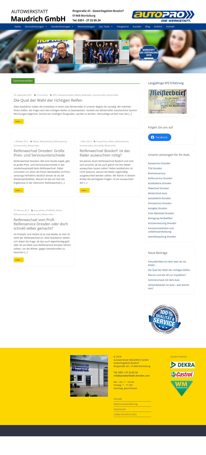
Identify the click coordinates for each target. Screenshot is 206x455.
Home (17, 26)
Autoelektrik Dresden (159, 198)
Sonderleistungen (62, 26)
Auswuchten (101, 141)
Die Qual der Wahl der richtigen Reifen (48, 100)
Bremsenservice (156, 173)
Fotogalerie (123, 26)
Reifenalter (87, 95)
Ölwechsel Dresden (158, 188)
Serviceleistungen (36, 26)
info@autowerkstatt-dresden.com (132, 375)
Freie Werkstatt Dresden (161, 213)
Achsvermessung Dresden (162, 223)
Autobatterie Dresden (159, 183)
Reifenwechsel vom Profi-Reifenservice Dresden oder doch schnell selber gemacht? (41, 224)
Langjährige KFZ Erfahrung (166, 83)
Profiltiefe (50, 210)
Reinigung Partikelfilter (160, 218)
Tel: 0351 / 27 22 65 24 (126, 372)
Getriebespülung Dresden (162, 236)
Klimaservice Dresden (160, 203)
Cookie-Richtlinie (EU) (125, 414)
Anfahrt (158, 26)
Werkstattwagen (86, 26)
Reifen (77, 95)
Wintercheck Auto (157, 193)
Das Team (106, 26)
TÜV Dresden (155, 168)
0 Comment (41, 95)
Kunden (137, 26)
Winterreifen (112, 95)
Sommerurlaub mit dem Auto (164, 279)
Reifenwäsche (46, 141)
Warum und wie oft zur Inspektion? (167, 274)
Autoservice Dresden (159, 163)
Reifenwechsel (60, 141)
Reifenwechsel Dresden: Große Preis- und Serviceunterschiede (39, 152)
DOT (55, 95)
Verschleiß (98, 145)
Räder (111, 141)
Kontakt (170, 26)
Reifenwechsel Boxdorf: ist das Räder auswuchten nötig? (105, 152)
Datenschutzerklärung (126, 404)
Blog (147, 26)
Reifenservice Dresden (160, 178)
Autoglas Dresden (157, 208)
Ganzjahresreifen (66, 95)
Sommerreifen (99, 95)
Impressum (120, 409)
